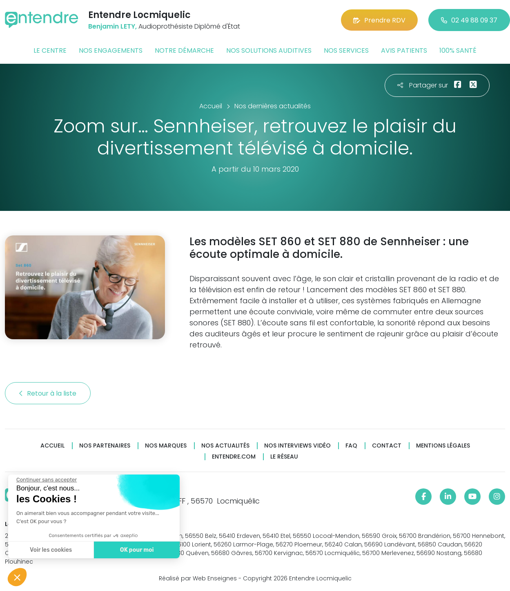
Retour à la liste (48, 393)
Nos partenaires (104, 445)
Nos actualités (225, 445)
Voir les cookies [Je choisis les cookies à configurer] (50, 549)
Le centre (50, 50)
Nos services (346, 50)
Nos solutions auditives (269, 50)
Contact (386, 445)
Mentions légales (443, 445)
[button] (17, 577)
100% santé (458, 50)
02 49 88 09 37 (469, 20)
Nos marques (166, 445)
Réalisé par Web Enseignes (198, 578)
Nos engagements (111, 50)
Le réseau (284, 456)
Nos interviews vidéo (297, 445)
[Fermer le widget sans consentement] (46, 480)
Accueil (52, 445)
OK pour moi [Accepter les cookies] (137, 549)
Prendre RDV (379, 20)
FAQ (351, 445)
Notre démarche (184, 50)
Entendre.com (234, 456)
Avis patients (404, 50)
